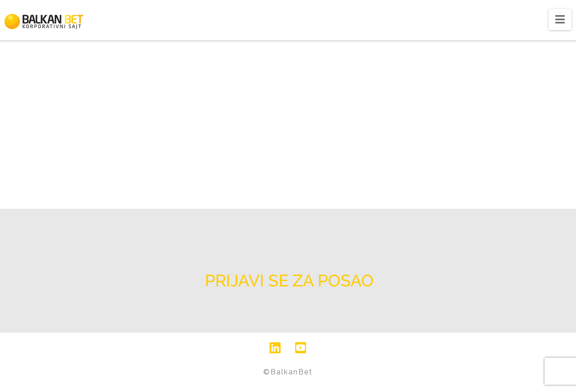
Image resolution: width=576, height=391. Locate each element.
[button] (560, 19)
